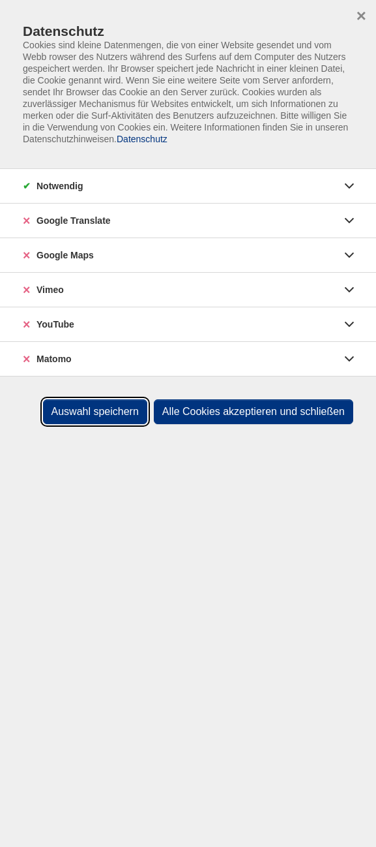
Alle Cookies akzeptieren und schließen (253, 411)
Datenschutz (142, 139)
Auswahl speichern (95, 411)
